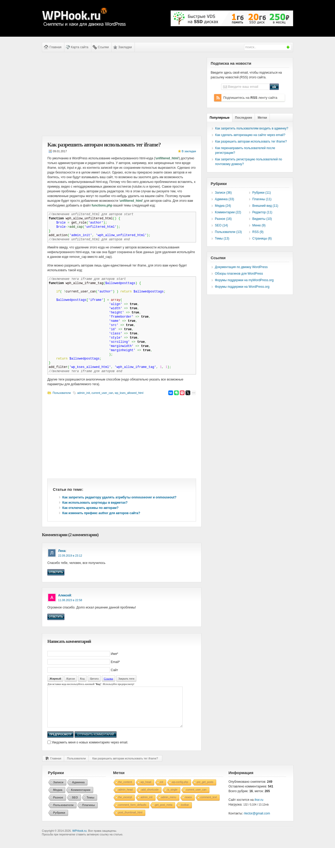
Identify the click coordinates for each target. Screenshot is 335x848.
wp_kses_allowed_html (129, 392)
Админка (78, 790)
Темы (90, 805)
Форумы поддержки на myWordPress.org (244, 280)
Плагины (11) (261, 199)
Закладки (125, 47)
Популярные (220, 117)
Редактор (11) (262, 212)
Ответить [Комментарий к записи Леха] (56, 572)
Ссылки (103, 47)
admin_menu (168, 805)
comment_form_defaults (132, 812)
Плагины (88, 812)
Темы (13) (222, 238)
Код (82, 678)
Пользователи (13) (228, 232)
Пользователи (62, 392)
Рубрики (59, 820)
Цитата (94, 678)
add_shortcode (150, 797)
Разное (58, 805)
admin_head (125, 797)
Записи (58, 790)
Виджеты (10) (262, 219)
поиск (188, 805)
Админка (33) (224, 199)
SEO (75, 805)
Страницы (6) (262, 238)
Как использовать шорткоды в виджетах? (94, 502)
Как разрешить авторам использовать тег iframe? (125, 766)
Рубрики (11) (261, 192)
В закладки (189, 151)
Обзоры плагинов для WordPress (239, 273)
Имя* (114, 654)
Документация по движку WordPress (241, 267)
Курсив (70, 678)
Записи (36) (223, 192)
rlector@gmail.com (257, 821)
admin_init (83, 392)
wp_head (146, 790)
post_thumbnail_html (130, 820)
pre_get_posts (205, 790)
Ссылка (108, 678)
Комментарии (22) (228, 212)
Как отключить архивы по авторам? (90, 508)
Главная (55, 47)
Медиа (57, 797)
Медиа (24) (223, 206)
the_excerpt (125, 805)
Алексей (64, 595)
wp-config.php (180, 790)
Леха (61, 551)
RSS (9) (258, 232)
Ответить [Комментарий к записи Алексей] (56, 616)
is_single (172, 797)
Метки (262, 117)
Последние (243, 117)
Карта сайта (79, 47)
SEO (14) (221, 225)
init (161, 790)
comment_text (208, 805)
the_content (125, 790)
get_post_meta (163, 812)
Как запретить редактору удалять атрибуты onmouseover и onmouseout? (119, 497)
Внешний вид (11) (265, 206)
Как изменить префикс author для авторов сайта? (101, 513)
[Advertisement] (122, 94)
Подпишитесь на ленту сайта (250, 98)
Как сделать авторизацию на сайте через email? (250, 135)
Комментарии (80, 797)
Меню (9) (258, 225)
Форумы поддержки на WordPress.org (242, 287)
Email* (115, 662)
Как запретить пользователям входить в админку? (251, 128)
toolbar (185, 812)
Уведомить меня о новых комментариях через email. (90, 750)
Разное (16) (223, 219)
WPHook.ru (79, 838)
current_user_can (102, 392)
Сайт (114, 670)
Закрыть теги (126, 678)
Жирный (55, 678)
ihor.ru (259, 807)
